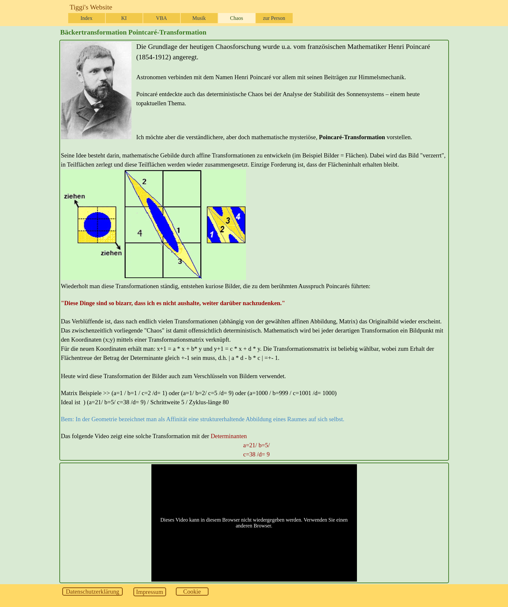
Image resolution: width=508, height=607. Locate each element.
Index (86, 18)
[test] (92, 591)
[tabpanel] (254, 250)
